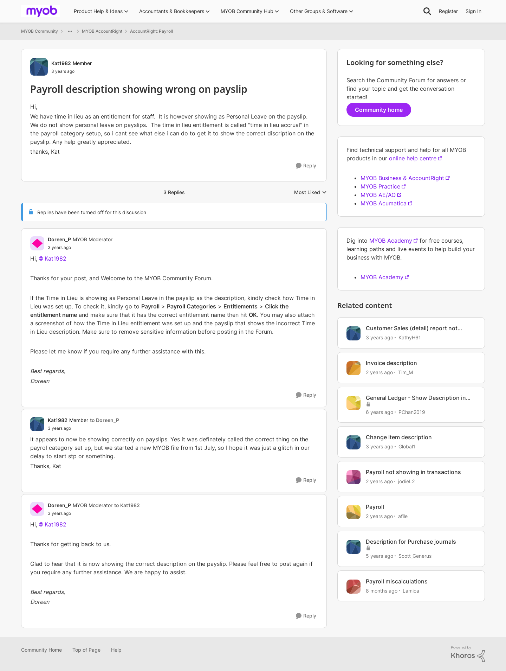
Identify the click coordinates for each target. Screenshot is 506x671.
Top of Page (86, 650)
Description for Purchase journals (411, 541)
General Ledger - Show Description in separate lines (416, 398)
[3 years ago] (379, 337)
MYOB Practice (380, 186)
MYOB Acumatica (384, 203)
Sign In (473, 11)
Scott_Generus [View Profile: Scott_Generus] (415, 556)
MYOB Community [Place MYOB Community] (39, 31)
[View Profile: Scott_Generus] (353, 547)
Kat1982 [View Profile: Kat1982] (61, 63)
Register (448, 11)
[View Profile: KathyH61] (353, 333)
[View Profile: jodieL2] (353, 477)
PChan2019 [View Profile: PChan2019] (411, 412)
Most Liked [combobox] (310, 192)
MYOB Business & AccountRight (402, 177)
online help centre (412, 158)
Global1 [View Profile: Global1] (406, 446)
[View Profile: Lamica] (353, 587)
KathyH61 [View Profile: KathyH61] (409, 337)
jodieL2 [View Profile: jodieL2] (406, 481)
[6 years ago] (379, 411)
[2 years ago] (379, 372)
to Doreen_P (104, 420)
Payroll (375, 506)
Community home (379, 109)
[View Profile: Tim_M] (353, 368)
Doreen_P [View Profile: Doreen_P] (59, 239)
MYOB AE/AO (378, 194)
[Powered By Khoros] (468, 654)
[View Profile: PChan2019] (353, 403)
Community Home (41, 650)
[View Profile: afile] (353, 512)
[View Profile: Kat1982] (39, 67)
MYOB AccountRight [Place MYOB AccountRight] (102, 31)
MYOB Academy (390, 240)
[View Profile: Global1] (353, 442)
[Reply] (306, 166)
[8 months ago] (381, 590)
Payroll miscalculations (397, 581)
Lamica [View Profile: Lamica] (411, 590)
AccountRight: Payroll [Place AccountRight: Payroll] (151, 31)
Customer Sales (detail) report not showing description (412, 328)
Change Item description (399, 437)
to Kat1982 (127, 505)
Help (116, 650)
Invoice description (391, 362)
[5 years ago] (379, 556)
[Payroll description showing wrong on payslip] (80, 247)
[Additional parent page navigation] (70, 31)
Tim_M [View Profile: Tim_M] (405, 372)
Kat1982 (55, 258)
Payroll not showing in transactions (413, 471)
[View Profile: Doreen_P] (37, 243)
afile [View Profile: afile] (403, 516)
